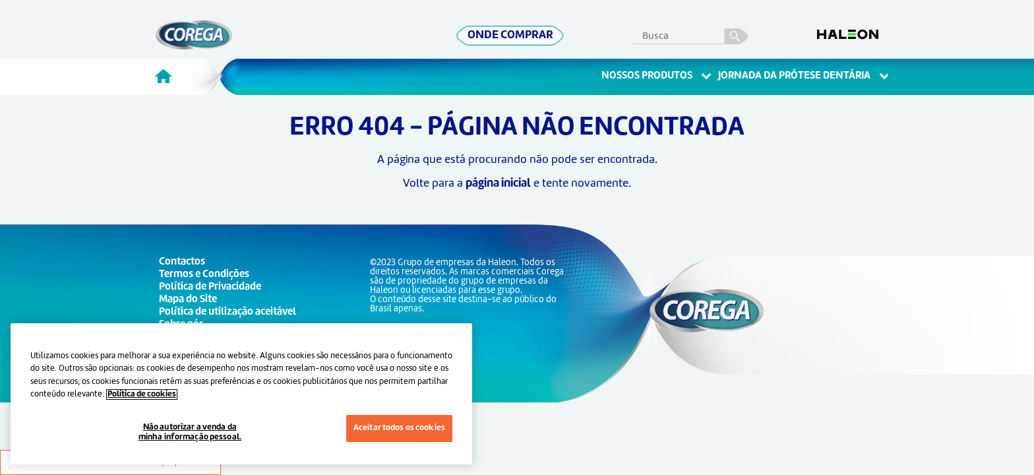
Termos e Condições (204, 275)
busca (737, 34)
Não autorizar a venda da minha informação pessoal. (189, 433)
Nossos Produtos (656, 76)
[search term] (695, 33)
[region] (241, 393)
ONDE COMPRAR (510, 35)
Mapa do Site (188, 300)
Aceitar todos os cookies (399, 428)
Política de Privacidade (210, 287)
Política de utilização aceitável (227, 312)
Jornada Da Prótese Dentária (804, 76)
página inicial (498, 183)
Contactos (182, 262)
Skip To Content (30, 27)
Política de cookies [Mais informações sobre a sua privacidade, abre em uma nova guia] (141, 394)
